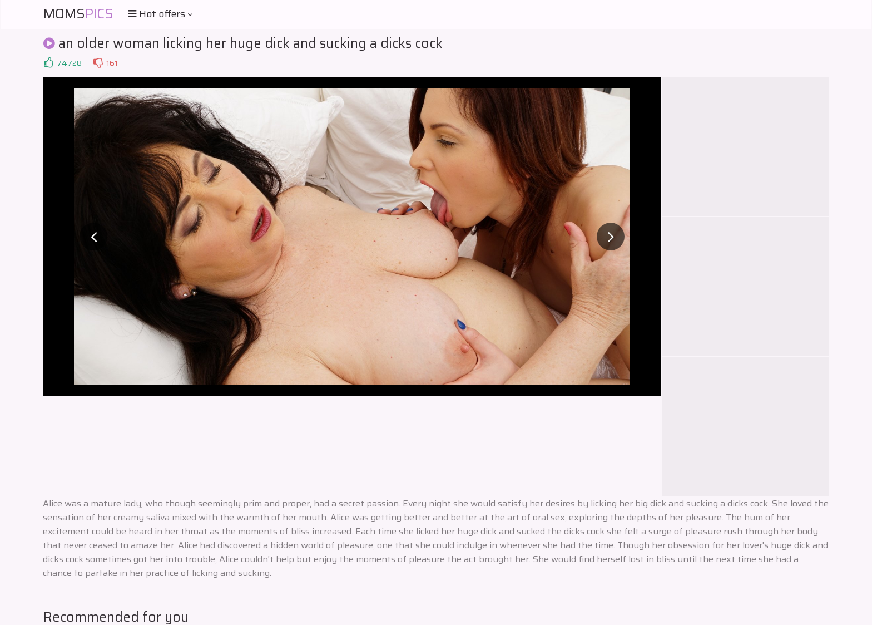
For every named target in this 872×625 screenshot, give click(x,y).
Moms (78, 13)
